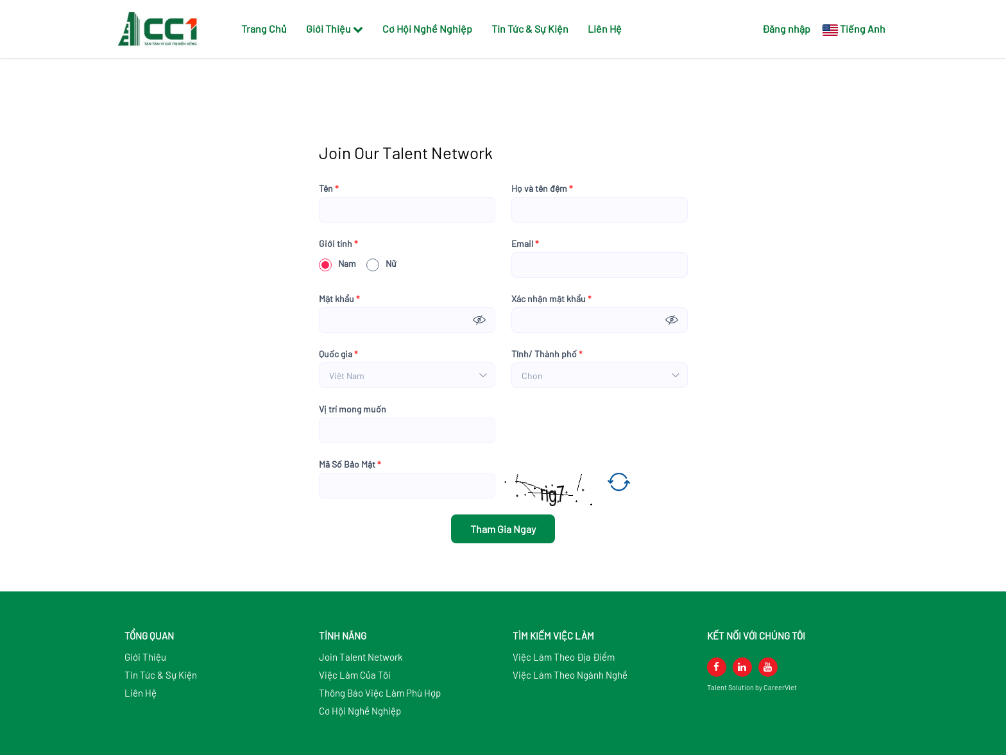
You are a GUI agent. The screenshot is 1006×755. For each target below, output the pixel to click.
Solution (741, 687)
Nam (337, 264)
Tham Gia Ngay (503, 529)
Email (525, 244)
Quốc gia (338, 354)
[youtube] (768, 667)
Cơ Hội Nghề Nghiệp (427, 28)
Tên (329, 188)
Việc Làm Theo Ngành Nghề (570, 675)
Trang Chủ (264, 28)
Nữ (381, 264)
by (759, 687)
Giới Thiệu (334, 28)
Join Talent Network (361, 657)
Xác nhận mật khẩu (551, 299)
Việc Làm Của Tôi (355, 675)
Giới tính (338, 244)
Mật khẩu (339, 299)
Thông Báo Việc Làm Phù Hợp (380, 693)
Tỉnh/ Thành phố (547, 354)
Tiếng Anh (862, 28)
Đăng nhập (786, 28)
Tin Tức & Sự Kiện (529, 28)
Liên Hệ (605, 28)
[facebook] (716, 667)
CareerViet (780, 687)
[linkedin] (742, 667)
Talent (717, 687)
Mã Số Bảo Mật (350, 464)
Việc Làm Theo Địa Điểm (564, 657)
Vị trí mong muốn (352, 409)
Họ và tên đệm (542, 188)
